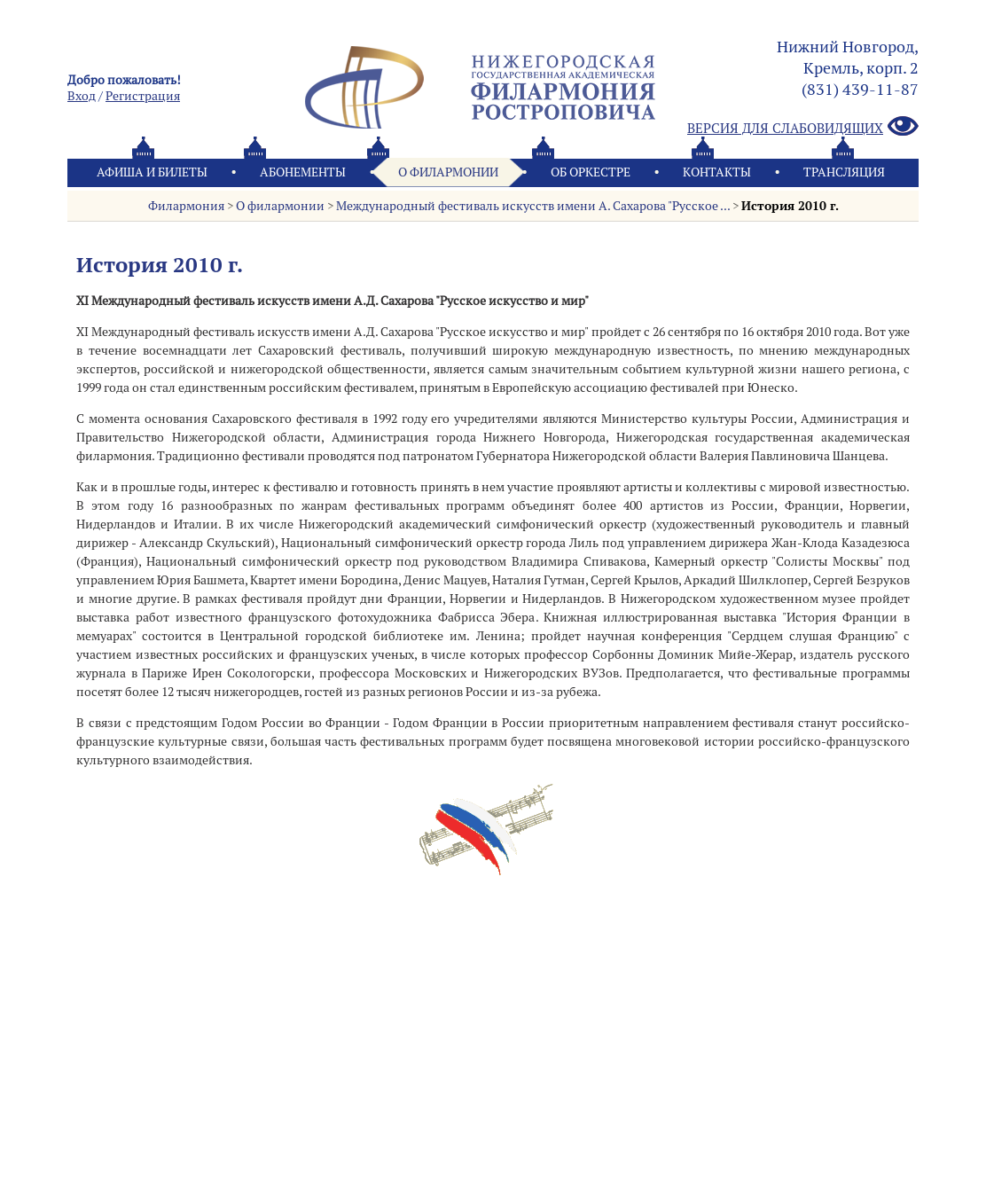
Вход (81, 96)
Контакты (717, 172)
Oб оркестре (590, 172)
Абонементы (303, 172)
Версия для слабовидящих (803, 127)
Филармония (186, 206)
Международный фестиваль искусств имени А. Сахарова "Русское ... (533, 206)
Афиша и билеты (152, 172)
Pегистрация (143, 96)
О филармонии (448, 172)
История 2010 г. (790, 206)
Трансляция (844, 172)
